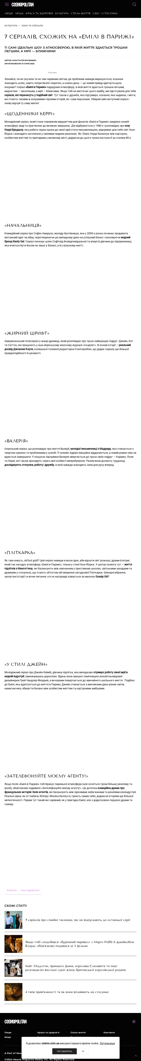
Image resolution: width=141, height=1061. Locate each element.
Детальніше (107, 1043)
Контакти (109, 1032)
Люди (8, 13)
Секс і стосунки (105, 13)
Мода (19, 13)
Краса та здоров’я (39, 13)
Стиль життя (81, 13)
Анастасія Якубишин (24, 60)
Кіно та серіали (32, 25)
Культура (62, 13)
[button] (136, 1056)
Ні (83, 1051)
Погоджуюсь (64, 1051)
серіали (12, 890)
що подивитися (30, 890)
